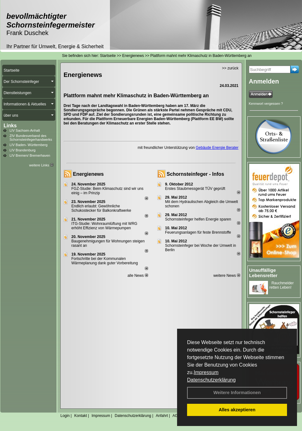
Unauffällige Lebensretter (263, 272)
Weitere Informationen (237, 392)
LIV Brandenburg (23, 150)
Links (10, 125)
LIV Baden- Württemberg (29, 145)
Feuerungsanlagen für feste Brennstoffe (198, 232)
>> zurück (230, 68)
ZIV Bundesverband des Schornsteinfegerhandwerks (31, 137)
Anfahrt (162, 415)
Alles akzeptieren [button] (237, 409)
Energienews (88, 174)
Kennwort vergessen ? (266, 103)
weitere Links (41, 165)
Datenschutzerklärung (211, 380)
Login (65, 415)
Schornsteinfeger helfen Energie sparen (198, 219)
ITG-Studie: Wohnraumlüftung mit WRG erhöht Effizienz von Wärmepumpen (104, 225)
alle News (137, 275)
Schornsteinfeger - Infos (195, 174)
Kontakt (80, 415)
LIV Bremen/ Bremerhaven (30, 155)
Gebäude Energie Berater (217, 147)
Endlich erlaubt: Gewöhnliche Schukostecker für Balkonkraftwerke (101, 208)
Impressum (206, 372)
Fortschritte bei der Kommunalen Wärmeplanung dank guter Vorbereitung (105, 260)
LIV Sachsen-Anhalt (25, 130)
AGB (176, 415)
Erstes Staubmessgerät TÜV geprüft (195, 188)
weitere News (226, 275)
